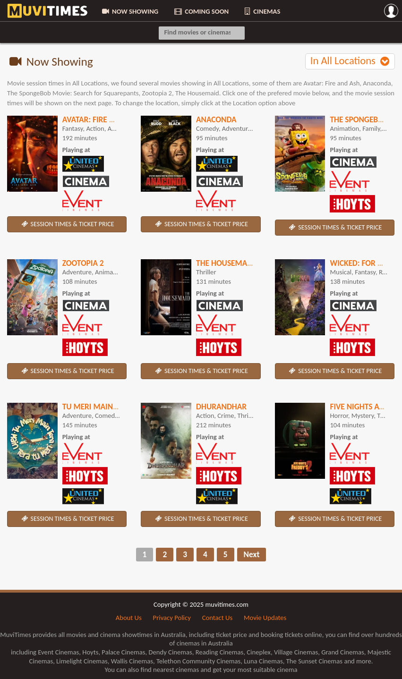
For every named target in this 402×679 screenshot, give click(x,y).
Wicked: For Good (364, 263)
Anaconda (216, 119)
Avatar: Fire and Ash (101, 119)
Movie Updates (265, 617)
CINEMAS (261, 11)
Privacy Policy (172, 617)
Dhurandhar (221, 406)
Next (252, 554)
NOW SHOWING (129, 11)
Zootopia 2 (83, 263)
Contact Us (217, 617)
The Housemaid (225, 263)
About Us (129, 617)
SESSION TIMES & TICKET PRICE (67, 224)
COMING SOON (201, 11)
